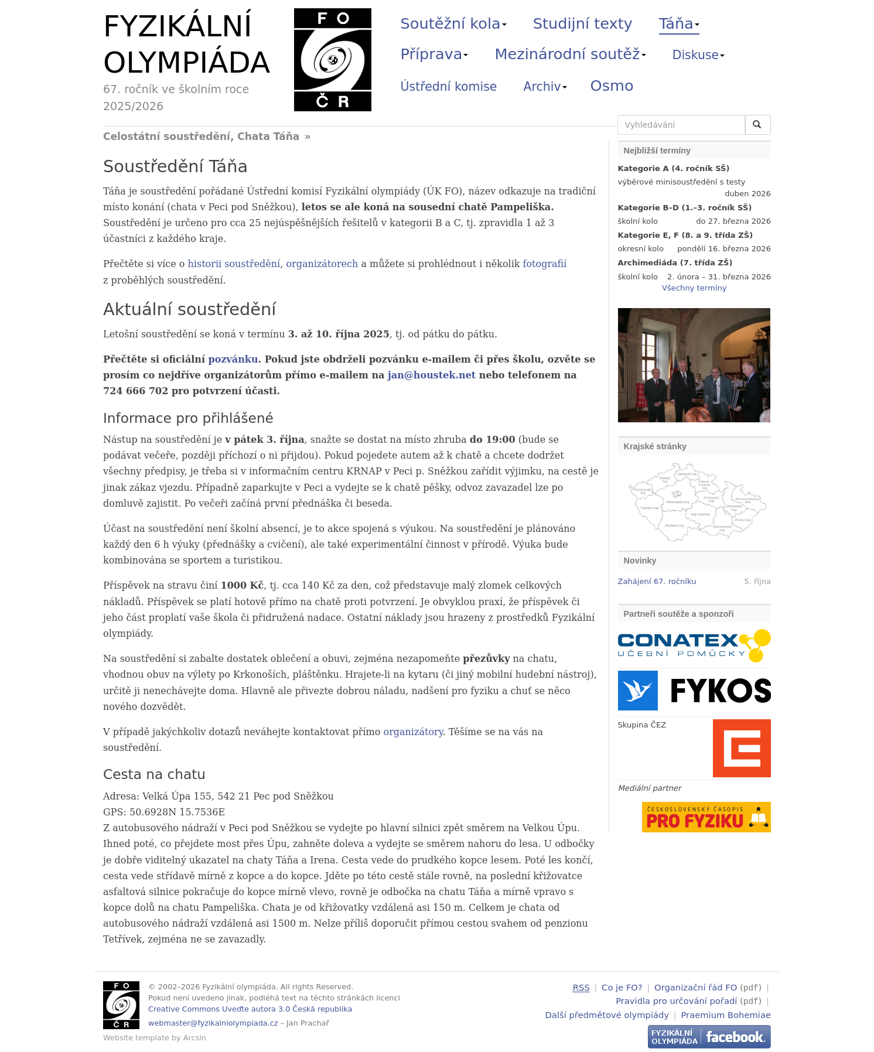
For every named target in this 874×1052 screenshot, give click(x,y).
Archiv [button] (545, 87)
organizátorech (322, 263)
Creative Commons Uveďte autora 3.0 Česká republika (250, 1009)
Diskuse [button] (698, 55)
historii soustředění (234, 263)
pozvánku (233, 359)
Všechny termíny (694, 288)
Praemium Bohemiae (726, 1013)
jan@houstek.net (432, 375)
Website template (136, 1037)
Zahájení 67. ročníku (657, 581)
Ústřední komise (449, 87)
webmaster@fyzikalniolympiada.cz (213, 1023)
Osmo (612, 85)
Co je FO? (622, 987)
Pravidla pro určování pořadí (676, 1000)
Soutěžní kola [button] (454, 23)
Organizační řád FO (695, 987)
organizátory (413, 731)
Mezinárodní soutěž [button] (570, 54)
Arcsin (194, 1037)
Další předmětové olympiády (607, 1013)
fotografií (545, 263)
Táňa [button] (679, 23)
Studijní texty (583, 23)
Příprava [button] (435, 54)
